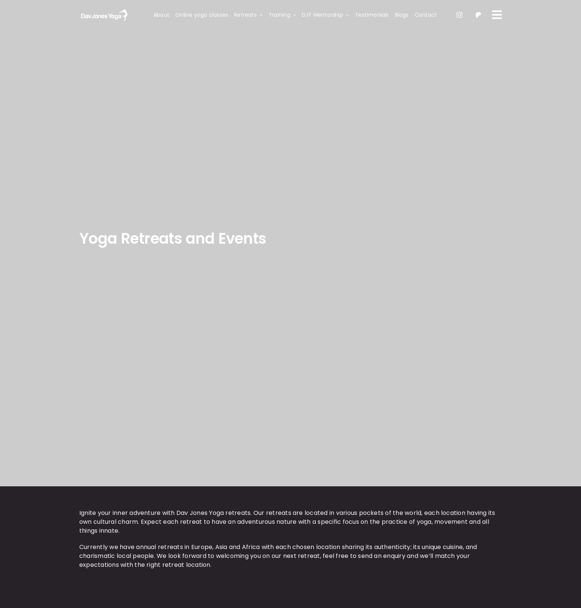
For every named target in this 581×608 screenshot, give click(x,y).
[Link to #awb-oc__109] (497, 14)
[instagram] (459, 15)
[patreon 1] (478, 13)
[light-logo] (103, 10)
